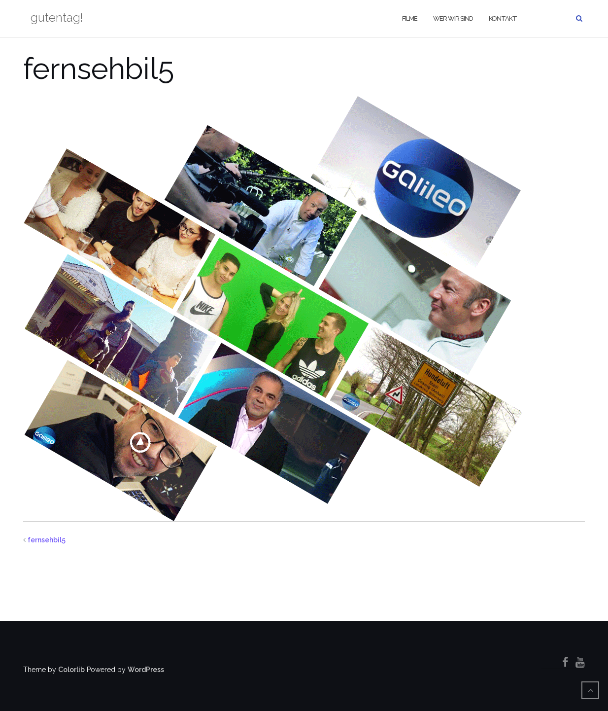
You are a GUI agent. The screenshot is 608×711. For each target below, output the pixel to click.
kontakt (503, 18)
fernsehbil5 (47, 540)
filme (409, 18)
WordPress (146, 670)
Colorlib (71, 670)
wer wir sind (453, 18)
